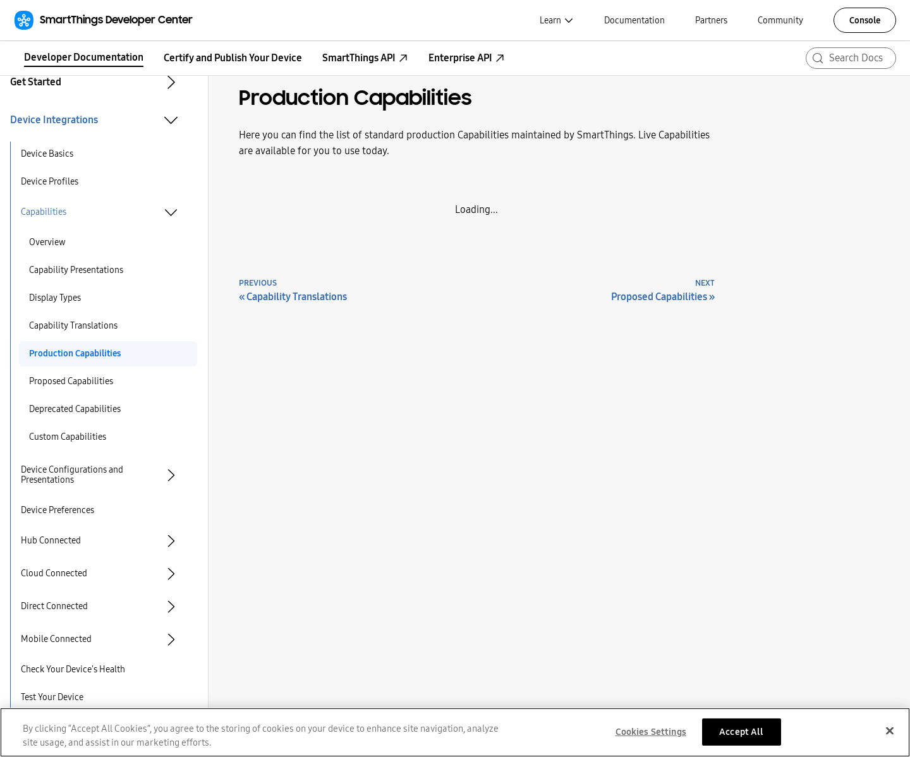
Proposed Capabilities (71, 381)
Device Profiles (49, 181)
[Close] (890, 735)
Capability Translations (73, 325)
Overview (47, 242)
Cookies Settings (651, 736)
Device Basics (47, 153)
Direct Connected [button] (54, 606)
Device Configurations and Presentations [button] (72, 474)
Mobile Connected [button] (56, 639)
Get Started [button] (35, 82)
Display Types (55, 298)
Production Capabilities (75, 353)
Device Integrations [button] (54, 120)
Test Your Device (52, 697)
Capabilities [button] (43, 212)
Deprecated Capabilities (75, 409)
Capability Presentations (76, 270)
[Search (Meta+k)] (851, 58)
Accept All (741, 736)
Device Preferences (57, 510)
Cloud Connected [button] (54, 573)
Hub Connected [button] (51, 540)
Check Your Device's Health (73, 669)
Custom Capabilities (67, 437)
